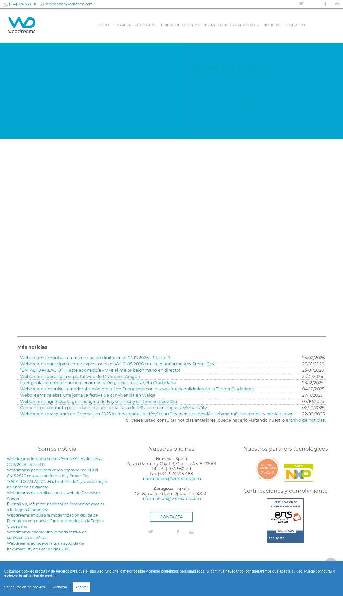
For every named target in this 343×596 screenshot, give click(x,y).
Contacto (295, 25)
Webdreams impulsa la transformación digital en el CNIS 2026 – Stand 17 (95, 357)
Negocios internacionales (231, 25)
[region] (171, 578)
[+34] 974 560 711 (22, 4)
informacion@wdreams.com (69, 4)
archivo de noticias (305, 420)
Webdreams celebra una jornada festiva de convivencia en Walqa (87, 395)
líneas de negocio (180, 25)
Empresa (122, 25)
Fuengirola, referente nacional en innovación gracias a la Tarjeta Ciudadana (98, 382)
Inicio (103, 25)
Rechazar (59, 587)
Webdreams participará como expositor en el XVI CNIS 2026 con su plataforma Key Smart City (117, 364)
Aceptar (81, 587)
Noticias (271, 25)
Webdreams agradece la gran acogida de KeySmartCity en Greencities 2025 (98, 401)
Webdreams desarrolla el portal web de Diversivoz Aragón (80, 376)
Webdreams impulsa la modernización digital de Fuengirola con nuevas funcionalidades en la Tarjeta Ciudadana (137, 389)
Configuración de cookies (24, 587)
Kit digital (146, 25)
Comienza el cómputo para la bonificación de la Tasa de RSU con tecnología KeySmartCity (113, 407)
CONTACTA (171, 516)
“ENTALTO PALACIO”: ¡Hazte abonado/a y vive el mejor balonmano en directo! (100, 370)
